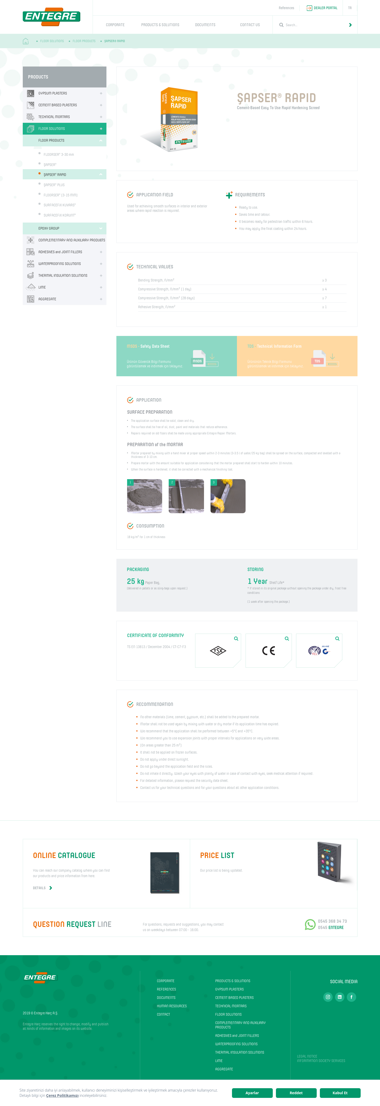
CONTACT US (250, 25)
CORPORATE (115, 25)
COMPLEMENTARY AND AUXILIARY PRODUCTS (64, 240)
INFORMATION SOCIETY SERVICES (321, 1061)
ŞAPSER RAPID (55, 175)
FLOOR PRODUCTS (84, 41)
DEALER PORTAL (325, 8)
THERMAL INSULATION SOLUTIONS (55, 275)
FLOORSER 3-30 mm (59, 154)
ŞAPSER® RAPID (114, 41)
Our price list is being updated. (273, 861)
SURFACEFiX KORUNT (60, 215)
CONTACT (163, 1014)
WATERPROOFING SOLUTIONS (52, 264)
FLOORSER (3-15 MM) (61, 195)
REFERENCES (166, 989)
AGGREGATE (39, 299)
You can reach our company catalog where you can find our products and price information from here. (106, 870)
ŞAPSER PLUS (54, 185)
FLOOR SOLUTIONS (52, 41)
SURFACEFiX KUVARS (60, 205)
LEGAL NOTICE (307, 1056)
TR (350, 8)
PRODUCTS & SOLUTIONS (160, 25)
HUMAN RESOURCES (172, 1006)
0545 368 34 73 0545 (332, 924)
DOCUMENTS (205, 25)
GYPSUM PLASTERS (45, 93)
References (286, 8)
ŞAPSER (50, 164)
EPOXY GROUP (48, 228)
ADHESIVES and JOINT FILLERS (52, 252)
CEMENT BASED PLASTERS (50, 105)
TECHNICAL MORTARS (46, 117)
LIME (34, 287)
